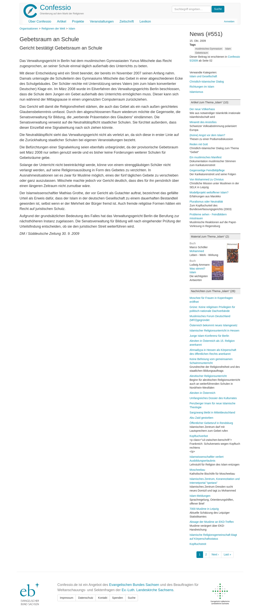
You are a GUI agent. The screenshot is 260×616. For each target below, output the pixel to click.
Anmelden (229, 21)
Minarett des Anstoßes (203, 122)
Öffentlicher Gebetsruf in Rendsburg (211, 423)
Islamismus (196, 91)
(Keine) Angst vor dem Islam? (207, 135)
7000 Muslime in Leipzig (204, 508)
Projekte (78, 21)
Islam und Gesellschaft (203, 76)
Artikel (61, 21)
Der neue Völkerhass (202, 109)
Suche (132, 597)
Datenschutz (85, 597)
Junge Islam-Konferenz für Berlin (209, 335)
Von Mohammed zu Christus (207, 179)
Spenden (117, 597)
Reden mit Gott (199, 144)
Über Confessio (39, 21)
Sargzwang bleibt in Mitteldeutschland (212, 412)
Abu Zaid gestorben (201, 417)
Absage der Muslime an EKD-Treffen (212, 521)
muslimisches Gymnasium (208, 48)
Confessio (55, 7)
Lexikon (145, 21)
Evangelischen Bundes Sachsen (134, 585)
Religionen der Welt (53, 28)
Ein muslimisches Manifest (206, 157)
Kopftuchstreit (198, 544)
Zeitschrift (127, 21)
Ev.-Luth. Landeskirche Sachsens (147, 590)
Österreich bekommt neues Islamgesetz (214, 325)
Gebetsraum (201, 52)
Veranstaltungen (102, 21)
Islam (72, 28)
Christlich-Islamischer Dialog (207, 81)
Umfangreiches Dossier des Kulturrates (213, 398)
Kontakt (102, 597)
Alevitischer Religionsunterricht (208, 376)
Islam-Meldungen (200, 495)
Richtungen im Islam (202, 86)
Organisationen (29, 28)
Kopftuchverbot (199, 436)
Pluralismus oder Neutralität (206, 201)
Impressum (66, 597)
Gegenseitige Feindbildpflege (207, 170)
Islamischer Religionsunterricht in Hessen (214, 330)
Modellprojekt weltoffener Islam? (209, 192)
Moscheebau (197, 469)
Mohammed (197, 251)
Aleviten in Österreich (202, 392)
